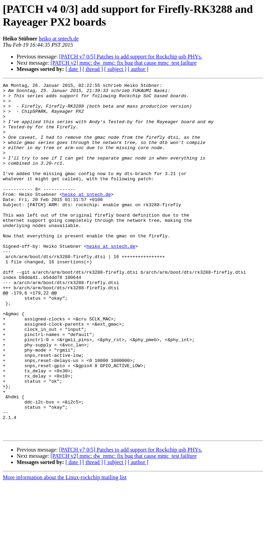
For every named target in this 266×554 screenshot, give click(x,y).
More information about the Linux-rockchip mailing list (64, 548)
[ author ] (138, 69)
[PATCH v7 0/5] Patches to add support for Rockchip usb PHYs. (130, 57)
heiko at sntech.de (59, 39)
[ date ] (73, 69)
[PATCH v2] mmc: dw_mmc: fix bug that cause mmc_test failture (124, 63)
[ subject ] (115, 69)
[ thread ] (92, 69)
